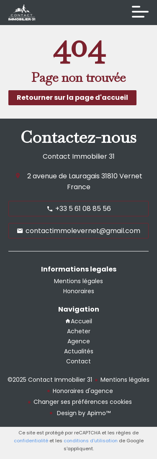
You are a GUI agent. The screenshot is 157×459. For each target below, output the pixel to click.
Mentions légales (124, 379)
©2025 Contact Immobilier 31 (50, 379)
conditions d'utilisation (91, 440)
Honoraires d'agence (83, 391)
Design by (83, 413)
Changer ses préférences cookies (82, 402)
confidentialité (31, 440)
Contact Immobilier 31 (79, 156)
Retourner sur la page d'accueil (72, 97)
